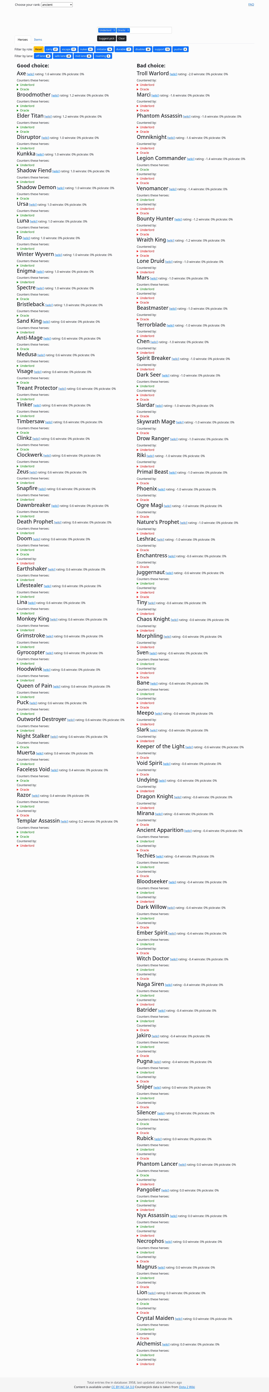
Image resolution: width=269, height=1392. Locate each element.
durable (123, 49)
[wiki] (30, 74)
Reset (38, 49)
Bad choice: (151, 66)
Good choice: (33, 66)
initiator (104, 49)
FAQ (251, 4)
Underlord (27, 85)
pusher (180, 49)
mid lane (83, 56)
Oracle (24, 89)
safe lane (63, 56)
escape (69, 49)
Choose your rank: (28, 5)
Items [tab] (38, 40)
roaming (102, 56)
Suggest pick (106, 38)
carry (52, 49)
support (162, 49)
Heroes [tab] (23, 40)
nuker (86, 49)
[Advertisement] (134, 15)
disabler (143, 49)
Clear (121, 38)
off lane (43, 56)
